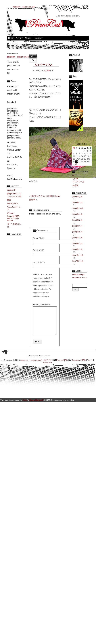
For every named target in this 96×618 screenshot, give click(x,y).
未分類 (75, 185)
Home (11, 38)
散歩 (9, 200)
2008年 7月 (77, 226)
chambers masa (79, 278)
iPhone (10, 213)
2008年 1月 (77, 249)
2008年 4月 (77, 238)
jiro (73, 175)
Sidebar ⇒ (47, 368)
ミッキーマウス (44, 64)
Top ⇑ (90, 365)
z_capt (47, 70)
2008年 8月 (77, 220)
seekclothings (78, 274)
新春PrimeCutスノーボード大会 (14, 195)
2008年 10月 (78, 208)
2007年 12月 (78, 255)
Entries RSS (62, 365)
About (19, 38)
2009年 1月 (77, 202)
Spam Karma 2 (36, 405)
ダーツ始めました (14, 225)
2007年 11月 (78, 261)
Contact (38, 38)
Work (28, 38)
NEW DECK (12, 203)
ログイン (48, 365)
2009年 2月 (77, 197)
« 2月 (75, 164)
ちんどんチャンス (14, 208)
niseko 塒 (11, 190)
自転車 (32, 200)
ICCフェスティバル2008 (42, 196)
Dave (25, 405)
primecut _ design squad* (23, 6)
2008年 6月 (77, 232)
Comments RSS (78, 365)
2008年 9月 (77, 214)
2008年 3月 (77, 244)
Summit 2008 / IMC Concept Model (13, 218)
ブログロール (78, 182)
